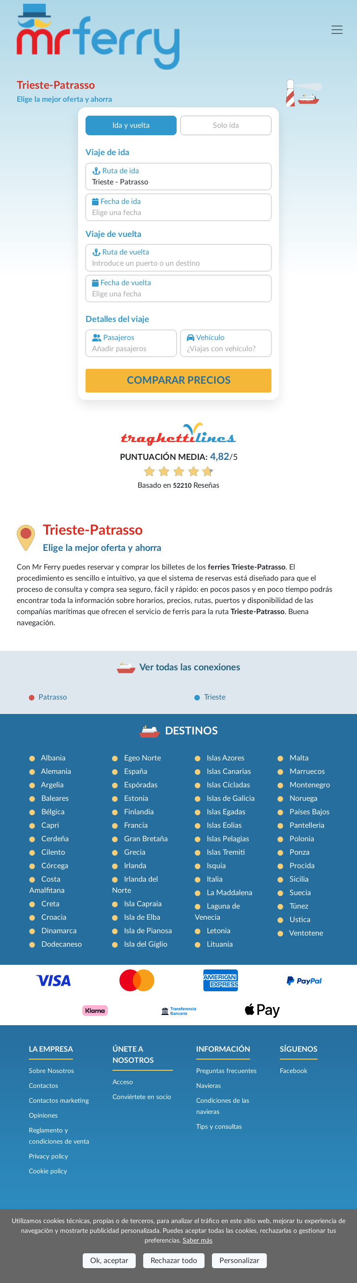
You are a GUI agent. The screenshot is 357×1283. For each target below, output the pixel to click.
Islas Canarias (229, 771)
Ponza (300, 852)
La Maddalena (229, 893)
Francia (136, 825)
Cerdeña (55, 839)
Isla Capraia (143, 904)
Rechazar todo (174, 1260)
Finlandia (139, 812)
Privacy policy (48, 1156)
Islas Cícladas (228, 785)
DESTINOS (191, 731)
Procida (302, 866)
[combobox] (178, 182)
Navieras (208, 1086)
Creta (50, 904)
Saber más (197, 1240)
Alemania (56, 771)
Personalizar (239, 1260)
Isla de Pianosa (148, 931)
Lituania (220, 944)
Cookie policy (48, 1171)
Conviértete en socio (141, 1097)
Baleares (55, 798)
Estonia (136, 798)
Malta (299, 758)
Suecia (300, 893)
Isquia (216, 866)
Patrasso (53, 697)
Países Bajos (310, 812)
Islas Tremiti (226, 852)
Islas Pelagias (228, 839)
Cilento (53, 852)
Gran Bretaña (146, 839)
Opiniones (43, 1116)
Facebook (293, 1071)
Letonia (219, 931)
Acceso (122, 1082)
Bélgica (53, 812)
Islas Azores (226, 758)
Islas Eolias (224, 825)
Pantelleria (307, 825)
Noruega (303, 798)
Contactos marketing (59, 1101)
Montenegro (310, 785)
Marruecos (307, 771)
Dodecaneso (61, 944)
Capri (50, 825)
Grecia (134, 852)
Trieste (214, 697)
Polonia (302, 839)
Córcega (54, 866)
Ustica (300, 919)
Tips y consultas (219, 1127)
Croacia (53, 917)
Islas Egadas (226, 812)
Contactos (43, 1086)
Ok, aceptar (109, 1260)
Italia (215, 879)
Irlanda (135, 866)
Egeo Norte (142, 758)
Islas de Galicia (231, 798)
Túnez (299, 906)
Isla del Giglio (145, 944)
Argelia (52, 785)
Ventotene (306, 933)
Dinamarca (59, 931)
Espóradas (141, 785)
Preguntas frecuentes (226, 1071)
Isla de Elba (142, 917)
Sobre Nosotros (51, 1071)
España (135, 771)
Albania (53, 758)
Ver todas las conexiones (189, 667)
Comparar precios (179, 380)
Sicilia (299, 879)
